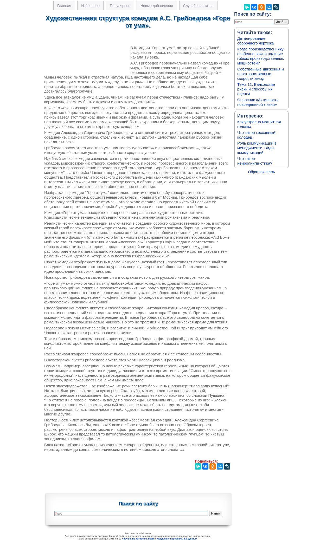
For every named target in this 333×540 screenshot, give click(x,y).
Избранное (90, 6)
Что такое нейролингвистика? (254, 160)
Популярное (120, 6)
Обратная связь (261, 172)
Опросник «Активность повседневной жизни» (257, 102)
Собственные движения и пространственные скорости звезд (260, 74)
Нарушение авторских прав (138, 538)
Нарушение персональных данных (177, 538)
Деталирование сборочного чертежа (255, 40)
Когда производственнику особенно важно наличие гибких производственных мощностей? (260, 56)
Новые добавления (156, 6)
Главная (64, 6)
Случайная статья (198, 6)
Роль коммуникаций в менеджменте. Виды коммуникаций (257, 148)
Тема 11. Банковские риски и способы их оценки (256, 89)
